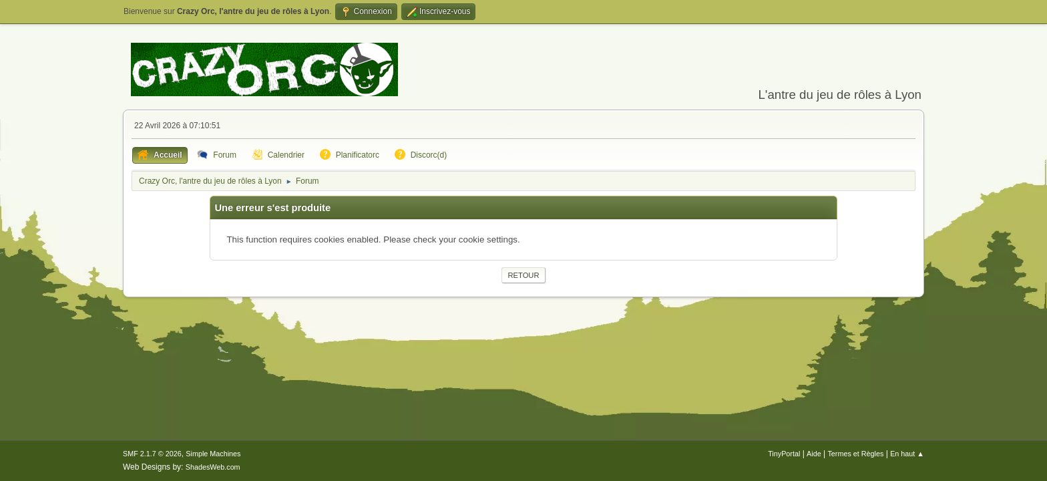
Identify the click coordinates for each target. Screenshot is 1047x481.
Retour (523, 275)
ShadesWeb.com (213, 467)
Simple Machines (213, 454)
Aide (814, 454)
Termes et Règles (855, 454)
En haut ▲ (907, 454)
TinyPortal (784, 454)
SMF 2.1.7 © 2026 (152, 454)
